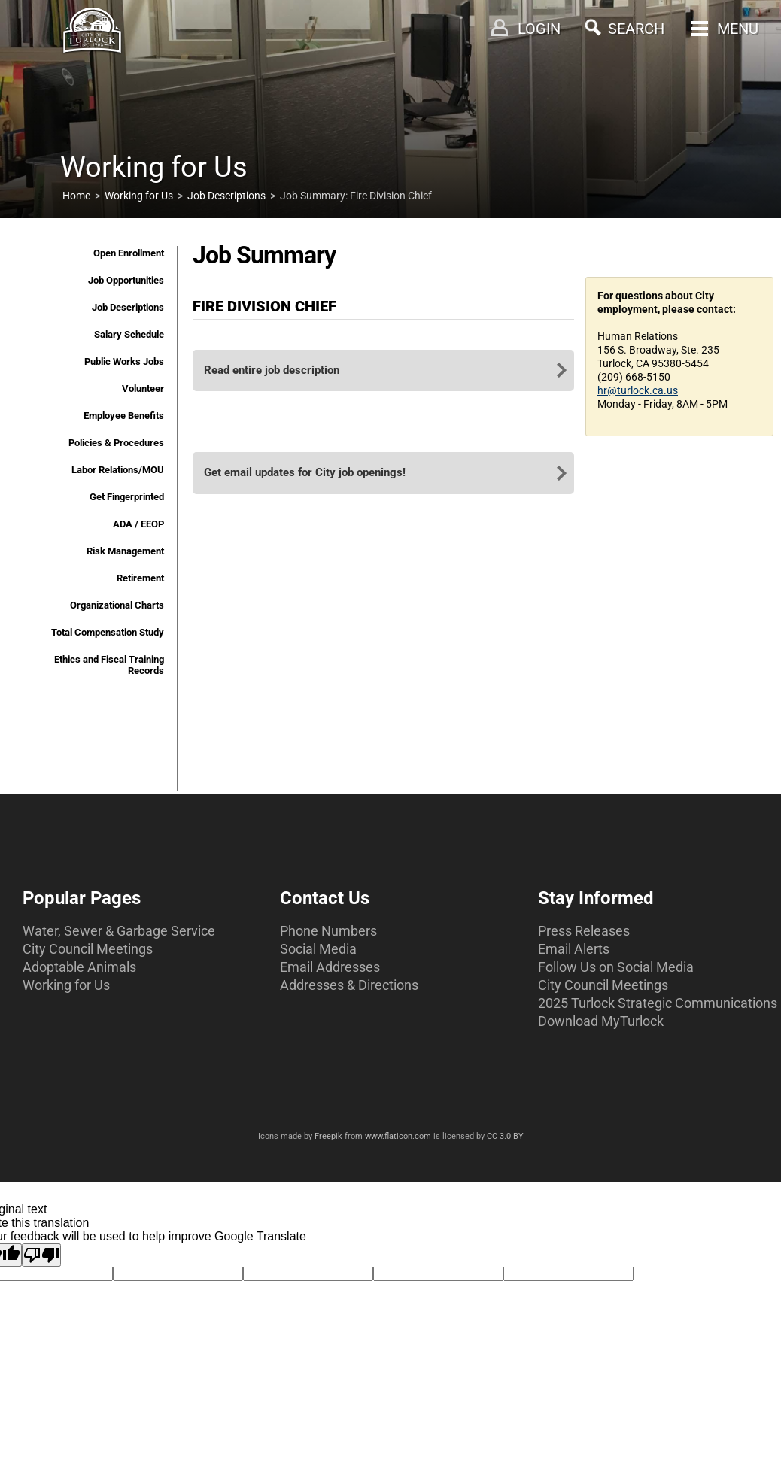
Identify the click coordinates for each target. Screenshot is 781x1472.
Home (76, 196)
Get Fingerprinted (127, 496)
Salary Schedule (129, 334)
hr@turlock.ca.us (637, 390)
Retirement (140, 578)
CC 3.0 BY (505, 1136)
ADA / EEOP (138, 524)
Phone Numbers (328, 931)
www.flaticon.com (398, 1136)
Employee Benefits (124, 415)
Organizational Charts (117, 605)
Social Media (318, 949)
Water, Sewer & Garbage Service (119, 931)
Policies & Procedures (116, 442)
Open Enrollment (128, 253)
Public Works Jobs (124, 361)
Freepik (328, 1136)
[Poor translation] (41, 1255)
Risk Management (125, 551)
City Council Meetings (88, 949)
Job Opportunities (126, 280)
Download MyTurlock (601, 1021)
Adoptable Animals (79, 967)
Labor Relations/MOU (117, 469)
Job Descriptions (226, 196)
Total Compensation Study (107, 632)
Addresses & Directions (349, 985)
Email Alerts (573, 949)
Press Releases (584, 931)
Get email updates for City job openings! (305, 472)
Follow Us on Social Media (616, 967)
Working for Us (139, 196)
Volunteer (143, 388)
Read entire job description (271, 370)
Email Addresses (330, 967)
